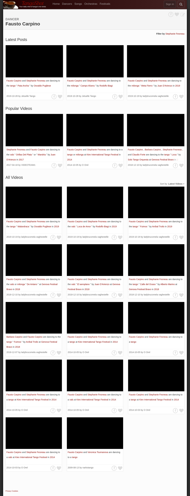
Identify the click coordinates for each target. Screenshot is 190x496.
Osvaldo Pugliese (42, 85)
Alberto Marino (167, 284)
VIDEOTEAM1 (28, 165)
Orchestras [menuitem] (90, 3)
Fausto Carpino (14, 80)
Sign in (170, 4)
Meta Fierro (147, 85)
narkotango (87, 467)
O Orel (85, 165)
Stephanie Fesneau (175, 33)
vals (12, 154)
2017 (21, 159)
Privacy (8, 491)
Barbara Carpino (153, 149)
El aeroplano (83, 284)
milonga (75, 85)
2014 (69, 159)
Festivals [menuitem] (105, 3)
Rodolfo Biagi (106, 85)
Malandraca (24, 226)
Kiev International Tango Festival (103, 154)
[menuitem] (57, 4)
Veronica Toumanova (98, 452)
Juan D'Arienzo (165, 85)
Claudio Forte (139, 154)
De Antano (32, 284)
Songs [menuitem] (78, 3)
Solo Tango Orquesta (138, 159)
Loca (174, 154)
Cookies (15, 491)
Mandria (42, 154)
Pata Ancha (24, 85)
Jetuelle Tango (28, 96)
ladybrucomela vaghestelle (156, 96)
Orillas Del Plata (24, 154)
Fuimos (144, 226)
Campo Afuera (88, 85)
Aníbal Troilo (158, 226)
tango (13, 85)
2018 (179, 159)
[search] (181, 4)
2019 (177, 85)
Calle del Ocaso (148, 284)
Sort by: (172, 184)
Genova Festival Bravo (163, 159)
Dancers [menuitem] (67, 3)
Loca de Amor (84, 226)
